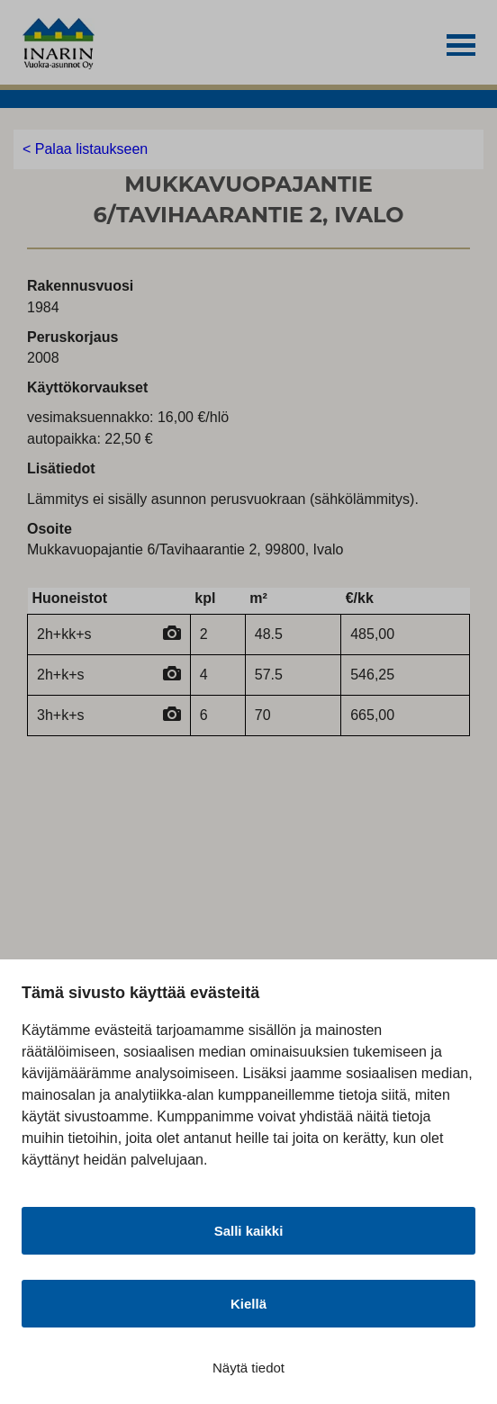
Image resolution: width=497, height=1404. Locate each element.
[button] (461, 45)
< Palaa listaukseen (85, 149)
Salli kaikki (249, 1230)
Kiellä (248, 1303)
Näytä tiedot (248, 1367)
